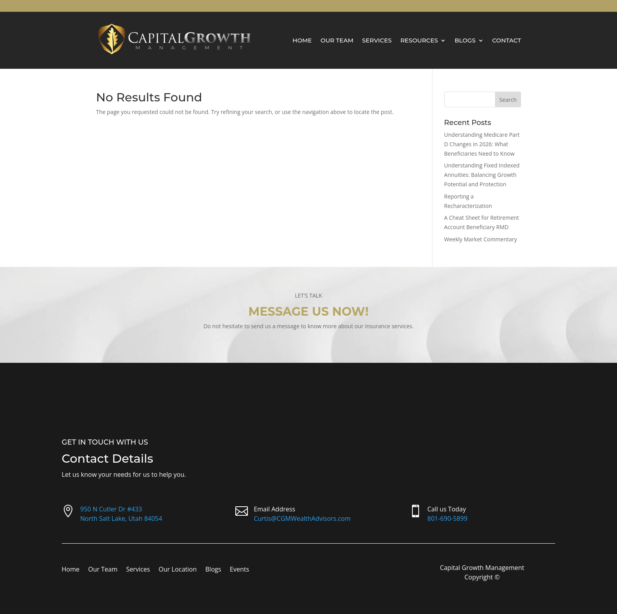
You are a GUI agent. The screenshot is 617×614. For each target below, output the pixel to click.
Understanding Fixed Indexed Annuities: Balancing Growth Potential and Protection (482, 175)
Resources (419, 40)
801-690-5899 (447, 518)
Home (302, 40)
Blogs (465, 40)
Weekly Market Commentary (480, 239)
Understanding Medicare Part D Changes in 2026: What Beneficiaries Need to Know (482, 144)
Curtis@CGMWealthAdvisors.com (302, 518)
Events (239, 570)
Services (377, 40)
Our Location (178, 570)
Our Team (336, 40)
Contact (506, 40)
